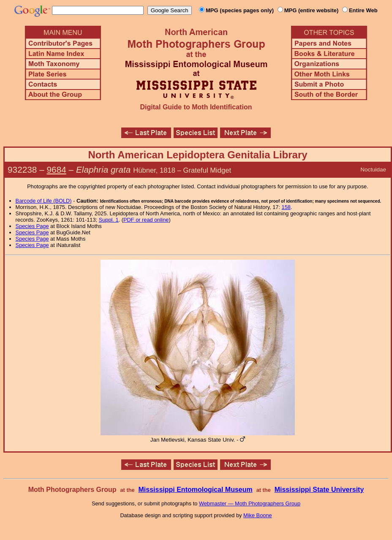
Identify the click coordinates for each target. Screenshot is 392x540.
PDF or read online (146, 220)
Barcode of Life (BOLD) (44, 201)
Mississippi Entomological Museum (195, 489)
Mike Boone (257, 515)
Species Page (32, 226)
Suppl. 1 (109, 220)
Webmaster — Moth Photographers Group (249, 503)
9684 (56, 169)
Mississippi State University (319, 489)
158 (286, 207)
